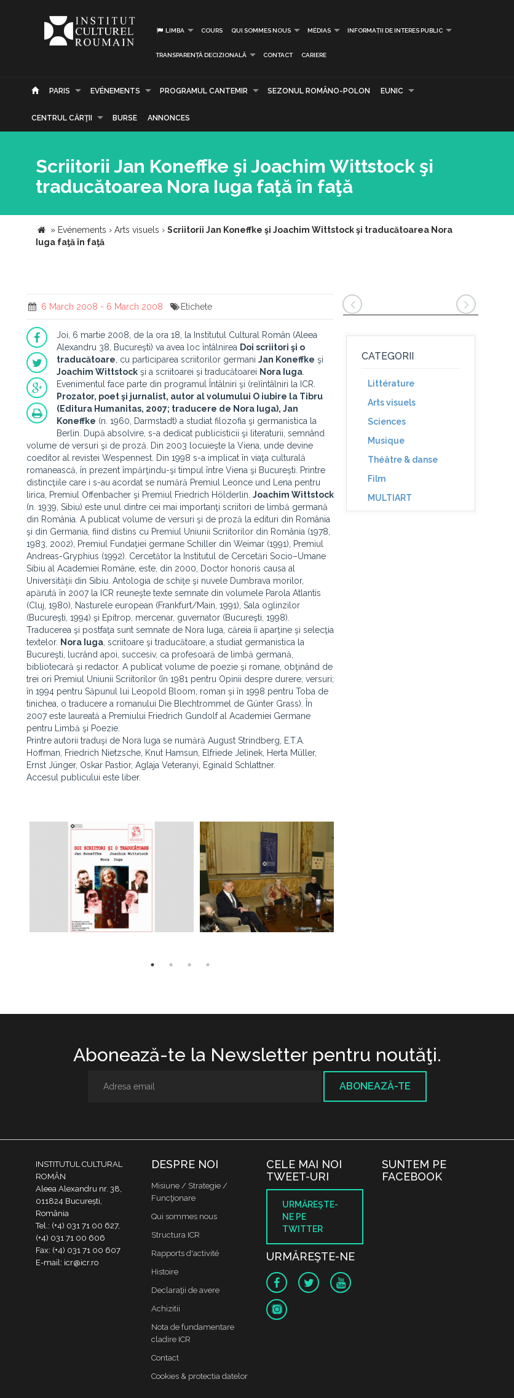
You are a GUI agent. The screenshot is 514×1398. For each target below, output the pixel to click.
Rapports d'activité (185, 1253)
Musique (386, 441)
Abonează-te (375, 1086)
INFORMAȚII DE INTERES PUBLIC (395, 30)
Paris (59, 91)
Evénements (115, 91)
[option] (111, 878)
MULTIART (390, 498)
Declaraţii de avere (185, 1290)
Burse (125, 118)
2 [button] (171, 965)
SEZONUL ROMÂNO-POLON (318, 91)
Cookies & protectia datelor (199, 1376)
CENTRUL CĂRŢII (61, 118)
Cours (212, 30)
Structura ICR (175, 1234)
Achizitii (165, 1308)
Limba (170, 30)
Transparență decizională (201, 55)
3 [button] (189, 965)
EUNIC (392, 91)
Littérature (391, 383)
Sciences (387, 421)
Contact (278, 55)
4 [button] (208, 965)
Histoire (164, 1271)
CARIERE (313, 55)
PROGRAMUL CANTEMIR (204, 91)
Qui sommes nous (261, 30)
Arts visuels (392, 402)
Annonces (169, 118)
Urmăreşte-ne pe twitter (310, 1217)
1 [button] (152, 965)
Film (377, 479)
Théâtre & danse (403, 460)
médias (319, 30)
